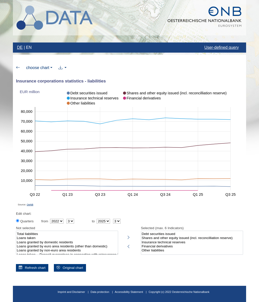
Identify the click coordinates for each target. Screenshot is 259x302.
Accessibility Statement (129, 291)
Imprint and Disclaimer (71, 291)
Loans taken (67, 238)
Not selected (25, 228)
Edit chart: (23, 213)
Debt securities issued (192, 234)
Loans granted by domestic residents (67, 242)
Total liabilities (67, 234)
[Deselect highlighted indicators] (128, 245)
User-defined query (221, 47)
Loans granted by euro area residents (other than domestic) (67, 246)
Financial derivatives (192, 246)
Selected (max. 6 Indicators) (162, 228)
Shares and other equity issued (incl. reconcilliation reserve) (192, 238)
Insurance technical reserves (192, 242)
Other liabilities (192, 250)
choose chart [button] (37, 68)
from (44, 221)
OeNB (30, 204)
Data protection (100, 291)
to (93, 221)
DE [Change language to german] (20, 47)
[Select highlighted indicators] (128, 236)
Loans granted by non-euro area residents (67, 250)
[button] (62, 68)
